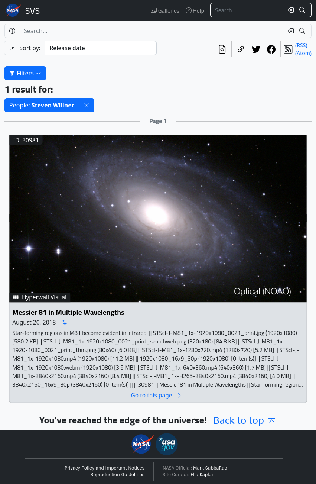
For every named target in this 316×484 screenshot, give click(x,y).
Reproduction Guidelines (117, 475)
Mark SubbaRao (210, 468)
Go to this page (156, 395)
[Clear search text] (289, 10)
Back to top (245, 420)
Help (195, 10)
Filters (25, 73)
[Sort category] (100, 48)
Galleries (165, 10)
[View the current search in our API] (222, 49)
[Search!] (303, 10)
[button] (86, 105)
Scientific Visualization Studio (32, 10)
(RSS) (301, 45)
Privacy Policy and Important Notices (104, 468)
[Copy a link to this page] (241, 49)
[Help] (12, 31)
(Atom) (303, 53)
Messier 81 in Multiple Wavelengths (68, 312)
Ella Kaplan (202, 475)
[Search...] (247, 10)
